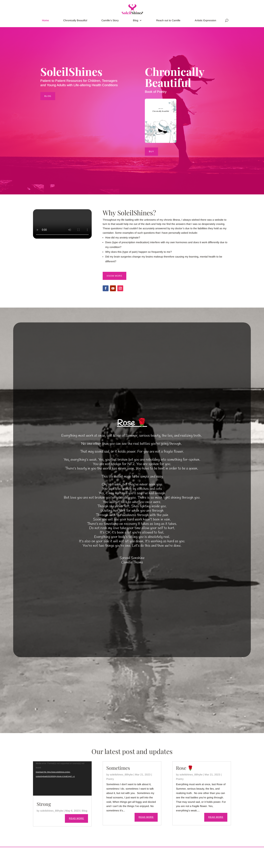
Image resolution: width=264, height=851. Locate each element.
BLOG (47, 96)
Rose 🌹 (132, 423)
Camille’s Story (110, 20)
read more (76, 818)
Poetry (110, 778)
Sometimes (118, 768)
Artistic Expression (205, 20)
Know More (114, 276)
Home (45, 20)
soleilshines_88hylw (51, 810)
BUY (151, 151)
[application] (62, 778)
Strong (44, 804)
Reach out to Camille (168, 20)
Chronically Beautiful (75, 20)
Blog (135, 20)
